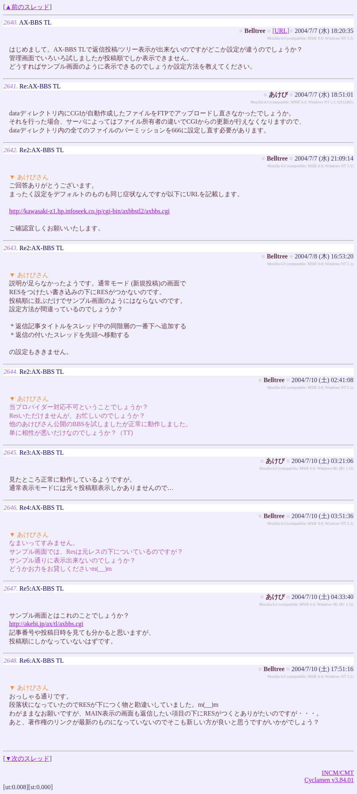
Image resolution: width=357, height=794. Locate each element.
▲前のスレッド (27, 7)
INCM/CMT (338, 772)
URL (281, 30)
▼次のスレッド (27, 758)
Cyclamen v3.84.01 (329, 780)
